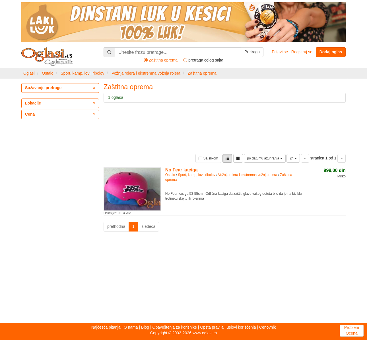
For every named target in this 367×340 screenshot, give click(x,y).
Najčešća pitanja (106, 327)
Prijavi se (280, 52)
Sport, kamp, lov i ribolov (82, 73)
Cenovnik (267, 327)
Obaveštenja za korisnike (174, 327)
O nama (131, 327)
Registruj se (301, 52)
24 (293, 158)
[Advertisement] (183, 279)
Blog (145, 327)
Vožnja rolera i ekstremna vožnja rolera (146, 73)
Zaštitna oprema (202, 73)
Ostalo (47, 73)
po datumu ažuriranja (264, 158)
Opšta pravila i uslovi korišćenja (228, 327)
